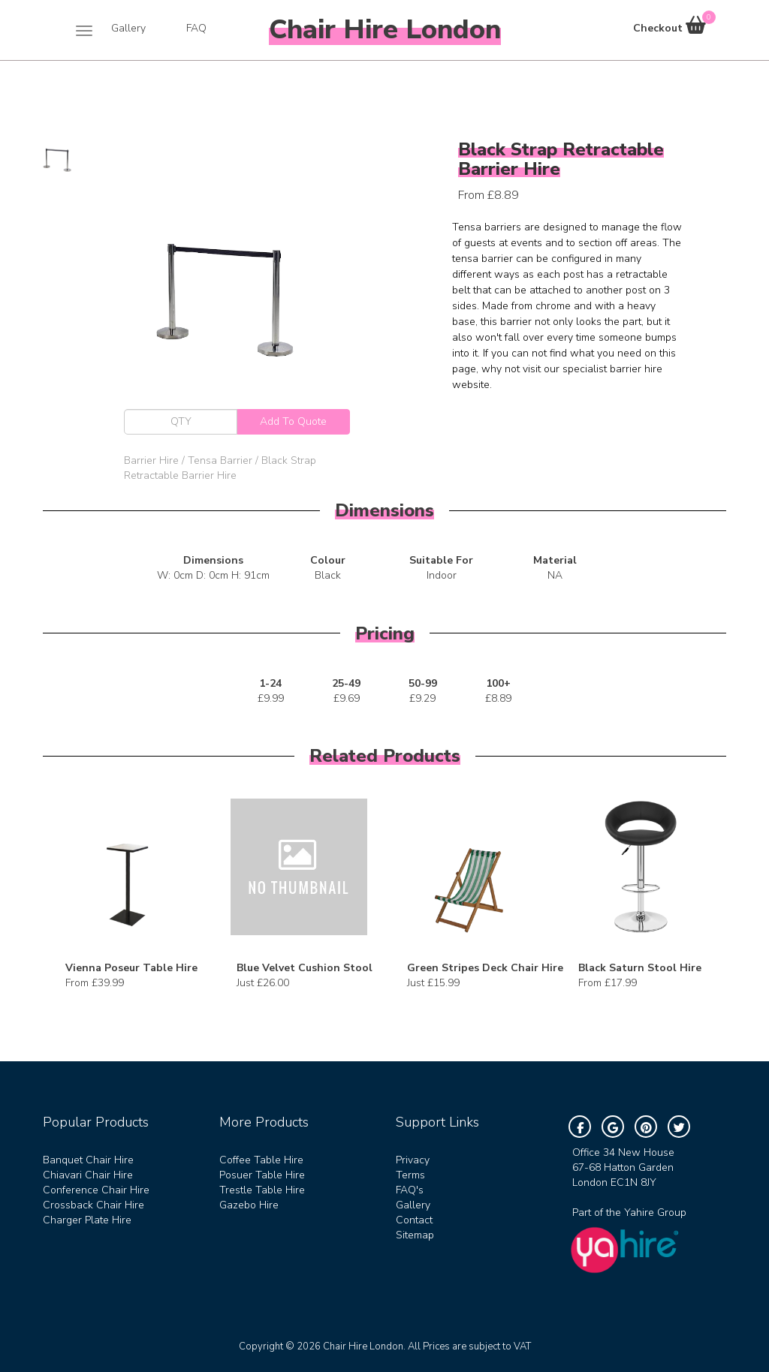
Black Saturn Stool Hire (639, 968)
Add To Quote (293, 421)
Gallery (128, 28)
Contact (414, 1220)
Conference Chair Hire (96, 1190)
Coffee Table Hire (261, 1160)
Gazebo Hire (249, 1205)
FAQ (196, 28)
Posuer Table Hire (262, 1175)
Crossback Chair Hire (93, 1205)
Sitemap (415, 1235)
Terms (410, 1175)
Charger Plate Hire (87, 1220)
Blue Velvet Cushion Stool (304, 968)
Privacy (413, 1160)
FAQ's (410, 1190)
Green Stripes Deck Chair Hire (485, 968)
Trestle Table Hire (262, 1190)
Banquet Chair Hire (88, 1160)
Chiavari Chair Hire (88, 1175)
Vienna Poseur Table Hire (131, 968)
